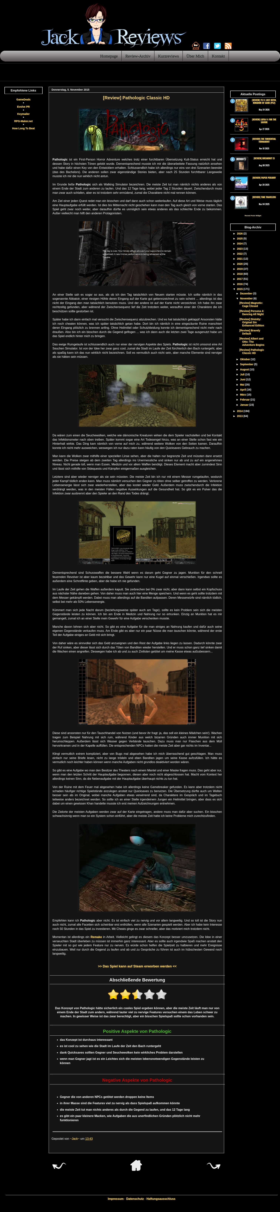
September (247, 364)
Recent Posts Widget (253, 216)
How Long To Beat (23, 128)
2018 (240, 273)
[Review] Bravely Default (249, 332)
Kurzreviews (168, 56)
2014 (240, 411)
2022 (240, 253)
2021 (240, 258)
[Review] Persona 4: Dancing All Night (251, 313)
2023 (240, 248)
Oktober (245, 359)
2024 (240, 243)
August (245, 369)
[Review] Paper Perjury (264, 177)
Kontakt (218, 56)
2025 (240, 238)
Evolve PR (23, 106)
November (246, 298)
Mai (242, 384)
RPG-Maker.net (23, 121)
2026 (240, 233)
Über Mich (195, 56)
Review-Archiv (137, 56)
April (243, 389)
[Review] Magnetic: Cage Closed (251, 304)
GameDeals (23, 99)
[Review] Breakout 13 (264, 158)
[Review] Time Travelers (264, 197)
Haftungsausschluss (160, 1198)
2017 (240, 278)
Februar (245, 399)
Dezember (246, 293)
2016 (240, 284)
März (243, 394)
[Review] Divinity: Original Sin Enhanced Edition (251, 322)
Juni (243, 379)
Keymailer (23, 113)
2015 (240, 289)
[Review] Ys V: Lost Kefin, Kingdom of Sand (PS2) (264, 101)
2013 (240, 416)
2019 (240, 268)
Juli (242, 374)
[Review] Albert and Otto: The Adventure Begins (251, 341)
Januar (244, 404)
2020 (240, 263)
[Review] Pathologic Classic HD (251, 351)
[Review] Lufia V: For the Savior (264, 121)
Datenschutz (135, 1198)
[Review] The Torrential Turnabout (264, 140)
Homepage (109, 56)
